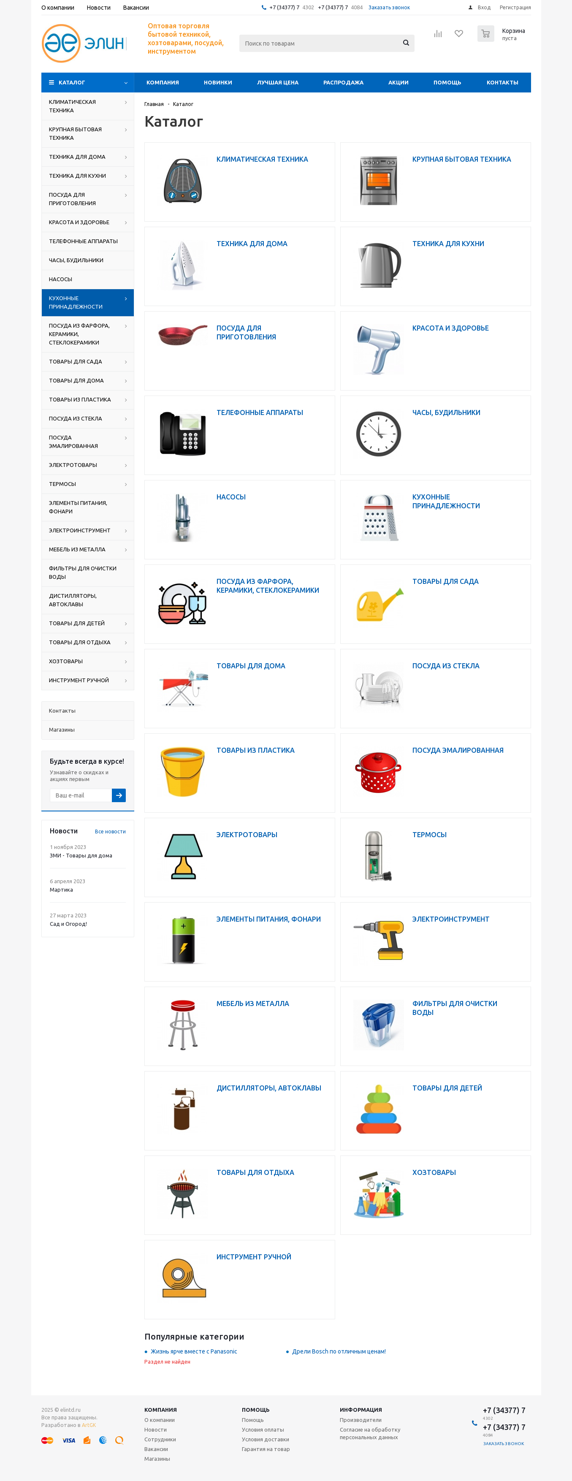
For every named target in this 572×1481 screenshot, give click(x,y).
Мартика (61, 889)
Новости (155, 1429)
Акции (398, 82)
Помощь (447, 82)
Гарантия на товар (266, 1449)
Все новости (110, 831)
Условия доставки (265, 1439)
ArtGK (89, 1425)
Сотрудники (160, 1439)
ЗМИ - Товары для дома (81, 855)
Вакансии (156, 1449)
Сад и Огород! (68, 924)
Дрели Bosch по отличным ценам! (339, 1351)
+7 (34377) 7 (284, 7)
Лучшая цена (277, 82)
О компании (159, 1420)
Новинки (218, 82)
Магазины (157, 1459)
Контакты (502, 82)
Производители (361, 1420)
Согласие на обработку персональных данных (370, 1433)
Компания (162, 82)
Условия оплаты (263, 1429)
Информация (361, 1410)
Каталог (72, 82)
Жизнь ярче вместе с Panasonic (194, 1351)
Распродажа (343, 82)
